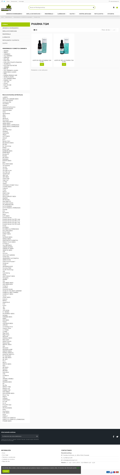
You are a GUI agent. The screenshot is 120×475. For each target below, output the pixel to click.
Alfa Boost (5, 118)
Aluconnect (6, 120)
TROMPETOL (7, 64)
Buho (4, 162)
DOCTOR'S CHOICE (8, 203)
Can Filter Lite (6, 172)
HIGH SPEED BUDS (8, 284)
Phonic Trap (6, 395)
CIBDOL (6, 52)
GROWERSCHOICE (8, 266)
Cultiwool (5, 188)
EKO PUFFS (6, 212)
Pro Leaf (5, 401)
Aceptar (6, 471)
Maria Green (6, 339)
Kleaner (5, 321)
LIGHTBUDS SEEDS (8, 323)
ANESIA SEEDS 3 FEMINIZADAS (11, 125)
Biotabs (5, 147)
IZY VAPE (6, 88)
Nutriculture (6, 372)
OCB (4, 374)
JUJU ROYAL (6, 310)
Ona (4, 377)
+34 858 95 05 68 (67, 457)
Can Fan (5, 167)
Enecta (4, 225)
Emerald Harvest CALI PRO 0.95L (11, 219)
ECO (4, 211)
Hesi (4, 281)
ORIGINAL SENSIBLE (8, 378)
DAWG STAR (6, 193)
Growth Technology (8, 269)
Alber (4, 115)
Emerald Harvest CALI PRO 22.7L (11, 221)
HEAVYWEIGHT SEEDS (9, 276)
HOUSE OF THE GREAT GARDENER (12, 291)
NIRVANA (5, 370)
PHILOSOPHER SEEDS (8, 393)
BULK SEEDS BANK (8, 164)
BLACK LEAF (6, 149)
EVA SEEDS (6, 227)
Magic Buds (6, 333)
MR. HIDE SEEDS (7, 357)
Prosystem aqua (7, 404)
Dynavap (5, 209)
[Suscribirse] (37, 436)
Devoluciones (14, 1)
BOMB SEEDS (6, 152)
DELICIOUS (5, 195)
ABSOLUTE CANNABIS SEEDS (10, 99)
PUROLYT (5, 416)
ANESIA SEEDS (6, 123)
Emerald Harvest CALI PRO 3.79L (11, 222)
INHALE (5, 300)
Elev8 (4, 214)
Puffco (4, 409)
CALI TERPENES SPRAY (10, 78)
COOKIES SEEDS (7, 186)
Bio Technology (7, 146)
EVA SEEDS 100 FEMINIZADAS (11, 229)
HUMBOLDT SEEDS (8, 294)
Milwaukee (5, 348)
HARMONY (6, 57)
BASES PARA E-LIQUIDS (10, 72)
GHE (4, 251)
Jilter (4, 308)
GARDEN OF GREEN (8, 248)
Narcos (4, 362)
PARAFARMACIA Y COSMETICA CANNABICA (15, 48)
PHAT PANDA (6, 391)
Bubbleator (6, 159)
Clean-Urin (5, 180)
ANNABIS (6, 51)
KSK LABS (6, 59)
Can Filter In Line (7, 170)
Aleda (4, 116)
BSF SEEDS (5, 157)
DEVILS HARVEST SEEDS (9, 196)
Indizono (5, 299)
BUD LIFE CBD (7, 85)
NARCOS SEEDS (7, 364)
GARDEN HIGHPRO (8, 247)
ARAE (5, 73)
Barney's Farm (6, 141)
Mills (4, 346)
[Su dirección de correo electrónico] (18, 436)
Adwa (4, 112)
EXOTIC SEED (6, 232)
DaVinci (5, 191)
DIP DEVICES (6, 199)
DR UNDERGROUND (8, 204)
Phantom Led (6, 388)
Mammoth (5, 336)
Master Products (7, 341)
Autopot (5, 138)
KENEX (4, 318)
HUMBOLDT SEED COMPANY (10, 292)
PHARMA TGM (7, 80)
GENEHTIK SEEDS (7, 250)
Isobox (4, 305)
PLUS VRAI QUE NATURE (10, 65)
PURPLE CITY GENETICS (9, 417)
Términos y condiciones (8, 457)
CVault (4, 190)
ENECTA (6, 68)
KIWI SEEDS (6, 320)
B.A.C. (4, 139)
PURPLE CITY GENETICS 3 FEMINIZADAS (13, 419)
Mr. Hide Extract (7, 356)
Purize (4, 414)
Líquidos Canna (7, 328)
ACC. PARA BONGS (8, 100)
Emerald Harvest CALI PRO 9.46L (11, 224)
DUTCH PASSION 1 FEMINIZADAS (11, 208)
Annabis (5, 128)
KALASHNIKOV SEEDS (8, 313)
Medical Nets (6, 343)
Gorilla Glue (6, 256)
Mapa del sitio (6, 461)
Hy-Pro (4, 295)
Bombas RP (6, 154)
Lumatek (5, 331)
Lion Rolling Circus (8, 326)
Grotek (4, 264)
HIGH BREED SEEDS (8, 282)
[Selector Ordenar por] (106, 30)
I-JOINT (6, 86)
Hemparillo (6, 278)
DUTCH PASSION (7, 206)
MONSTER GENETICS (8, 354)
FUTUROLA (6, 243)
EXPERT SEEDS (7, 234)
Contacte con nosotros (8, 459)
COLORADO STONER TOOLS (10, 185)
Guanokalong (6, 273)
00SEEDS (5, 97)
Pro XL (4, 403)
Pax (3, 383)
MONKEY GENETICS (8, 352)
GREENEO (6, 67)
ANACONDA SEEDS (8, 121)
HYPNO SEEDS (6, 297)
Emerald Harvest (7, 217)
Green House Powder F (9, 261)
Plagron (5, 396)
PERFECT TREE (7, 387)
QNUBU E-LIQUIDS (9, 77)
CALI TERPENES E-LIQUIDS (11, 70)
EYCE (4, 235)
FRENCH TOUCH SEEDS (9, 242)
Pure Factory (6, 411)
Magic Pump (6, 334)
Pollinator (5, 398)
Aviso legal (21, 1)
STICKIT (6, 83)
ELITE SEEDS (6, 216)
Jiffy (4, 307)
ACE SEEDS (6, 103)
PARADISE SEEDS (7, 382)
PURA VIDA (7, 60)
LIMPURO (5, 325)
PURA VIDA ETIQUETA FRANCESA (13, 62)
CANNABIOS (7, 54)
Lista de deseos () (114, 1)
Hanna (4, 274)
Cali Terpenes (6, 165)
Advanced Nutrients (8, 108)
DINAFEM (5, 198)
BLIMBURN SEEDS (7, 151)
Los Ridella (6, 330)
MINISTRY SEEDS (7, 351)
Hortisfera (5, 287)
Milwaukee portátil (7, 349)
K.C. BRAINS (6, 312)
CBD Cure (5, 175)
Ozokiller (5, 380)
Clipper (5, 183)
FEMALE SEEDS (7, 238)
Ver (42, 64)
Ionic (4, 304)
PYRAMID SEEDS (7, 421)
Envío (8, 1)
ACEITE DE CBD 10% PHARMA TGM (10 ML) (64, 61)
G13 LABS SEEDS (7, 245)
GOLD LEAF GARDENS (9, 255)
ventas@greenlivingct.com (70, 460)
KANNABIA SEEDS (7, 317)
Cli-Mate (5, 182)
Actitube (5, 105)
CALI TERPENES (8, 55)
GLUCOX (5, 253)
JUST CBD (6, 81)
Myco (4, 360)
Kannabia (5, 315)
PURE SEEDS (6, 413)
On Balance (6, 375)
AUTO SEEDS (6, 136)
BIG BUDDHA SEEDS (8, 142)
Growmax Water (7, 268)
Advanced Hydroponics (9, 107)
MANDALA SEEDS (7, 338)
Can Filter (5, 168)
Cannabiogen (6, 173)
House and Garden (8, 289)
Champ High (6, 178)
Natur (4, 365)
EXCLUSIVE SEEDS (8, 230)
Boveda (5, 155)
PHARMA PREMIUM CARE (10, 75)
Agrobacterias (6, 113)
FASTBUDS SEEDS (7, 237)
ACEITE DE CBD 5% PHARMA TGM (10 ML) (42, 61)
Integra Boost (6, 302)
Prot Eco (5, 406)
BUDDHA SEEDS (7, 160)
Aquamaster (6, 133)
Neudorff (5, 369)
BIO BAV (5, 144)
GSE (4, 271)
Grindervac (5, 263)
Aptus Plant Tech (7, 129)
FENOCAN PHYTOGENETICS (10, 240)
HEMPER (5, 279)
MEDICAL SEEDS (7, 344)
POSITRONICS (6, 400)
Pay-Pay (5, 385)
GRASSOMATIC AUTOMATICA (11, 258)
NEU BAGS (5, 367)
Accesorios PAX (7, 102)
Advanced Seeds (7, 110)
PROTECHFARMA (7, 408)
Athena (4, 134)
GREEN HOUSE (7, 260)
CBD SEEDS (6, 177)
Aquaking (5, 131)
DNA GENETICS (7, 201)
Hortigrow (5, 286)
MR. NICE (5, 359)
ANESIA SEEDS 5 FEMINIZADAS (11, 126)
